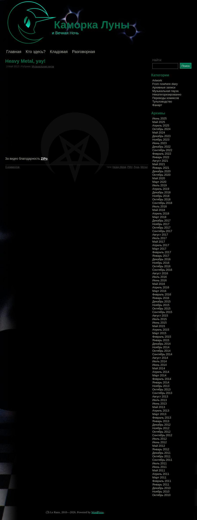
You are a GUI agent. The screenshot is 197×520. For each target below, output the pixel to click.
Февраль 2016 (161, 294)
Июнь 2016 (159, 280)
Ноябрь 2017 (161, 224)
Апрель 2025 (160, 125)
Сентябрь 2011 (162, 459)
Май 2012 (158, 445)
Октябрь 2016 (161, 266)
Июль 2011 (159, 463)
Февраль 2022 (161, 153)
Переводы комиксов (165, 98)
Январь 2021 (160, 167)
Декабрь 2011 (161, 452)
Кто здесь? (35, 51)
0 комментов (12, 167)
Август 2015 (160, 315)
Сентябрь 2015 (162, 312)
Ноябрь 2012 (161, 428)
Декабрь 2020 (161, 171)
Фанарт (157, 105)
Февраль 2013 (161, 417)
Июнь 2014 (159, 364)
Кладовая (59, 51)
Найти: (157, 60)
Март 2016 (159, 291)
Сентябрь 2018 (162, 203)
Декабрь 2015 (161, 301)
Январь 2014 (160, 382)
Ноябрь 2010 (161, 491)
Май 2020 (158, 178)
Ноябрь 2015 (161, 305)
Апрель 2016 (160, 287)
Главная (14, 51)
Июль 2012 (159, 438)
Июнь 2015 (159, 322)
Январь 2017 (160, 255)
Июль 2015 (159, 319)
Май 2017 (158, 241)
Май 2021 (158, 164)
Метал (144, 167)
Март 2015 (159, 333)
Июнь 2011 (159, 467)
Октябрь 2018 (161, 199)
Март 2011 (159, 477)
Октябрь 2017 (161, 227)
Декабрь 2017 (161, 220)
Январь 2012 (160, 449)
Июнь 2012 (159, 442)
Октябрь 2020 (161, 174)
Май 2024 (158, 132)
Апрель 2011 (160, 474)
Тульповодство (162, 101)
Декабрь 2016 (161, 259)
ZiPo (44, 158)
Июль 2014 (159, 361)
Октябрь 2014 (161, 350)
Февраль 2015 (161, 336)
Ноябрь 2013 (161, 386)
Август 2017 (160, 234)
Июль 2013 (159, 400)
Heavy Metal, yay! (25, 61)
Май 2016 (158, 284)
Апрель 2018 (160, 213)
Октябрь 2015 (161, 308)
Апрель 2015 (160, 329)
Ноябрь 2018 (161, 196)
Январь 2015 (160, 340)
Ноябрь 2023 (161, 139)
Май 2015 (158, 326)
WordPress (97, 512)
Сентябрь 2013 (162, 393)
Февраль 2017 (161, 252)
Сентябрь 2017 (162, 231)
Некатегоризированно (166, 94)
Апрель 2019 (160, 188)
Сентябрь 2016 (162, 269)
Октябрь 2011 (161, 456)
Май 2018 (158, 210)
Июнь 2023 (159, 143)
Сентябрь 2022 (162, 150)
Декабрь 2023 (161, 136)
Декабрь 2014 (161, 343)
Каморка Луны (92, 25)
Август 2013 (160, 396)
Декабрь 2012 (161, 424)
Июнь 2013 (159, 403)
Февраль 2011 (161, 481)
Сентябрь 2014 (162, 354)
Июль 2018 (159, 206)
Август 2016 (160, 273)
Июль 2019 (159, 185)
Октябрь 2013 (161, 389)
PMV (129, 167)
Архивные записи (163, 87)
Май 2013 (158, 407)
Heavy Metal (119, 167)
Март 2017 (159, 248)
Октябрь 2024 (161, 129)
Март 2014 (159, 375)
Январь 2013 (160, 421)
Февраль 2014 (161, 379)
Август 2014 (160, 357)
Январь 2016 (160, 298)
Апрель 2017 (160, 245)
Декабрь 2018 (161, 192)
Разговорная (83, 51)
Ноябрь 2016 (161, 262)
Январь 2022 (160, 157)
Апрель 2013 (160, 410)
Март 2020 (159, 181)
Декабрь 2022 (161, 146)
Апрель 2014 (160, 372)
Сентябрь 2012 (162, 435)
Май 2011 (158, 470)
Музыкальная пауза (43, 66)
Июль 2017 (159, 238)
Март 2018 (159, 217)
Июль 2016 (159, 276)
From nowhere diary (165, 84)
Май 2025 (158, 122)
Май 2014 (158, 368)
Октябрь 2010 (161, 495)
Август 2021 (160, 160)
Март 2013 (159, 414)
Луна (136, 167)
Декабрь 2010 (161, 488)
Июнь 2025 (159, 118)
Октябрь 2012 (161, 431)
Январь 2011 (160, 484)
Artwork (157, 80)
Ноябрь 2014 (161, 347)
